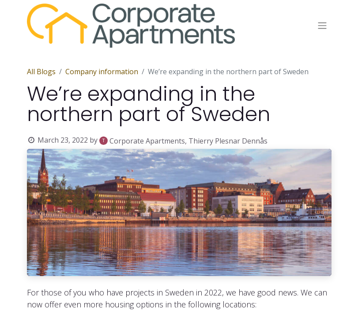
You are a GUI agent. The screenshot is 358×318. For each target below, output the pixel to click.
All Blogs (41, 71)
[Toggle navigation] (322, 25)
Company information (101, 71)
